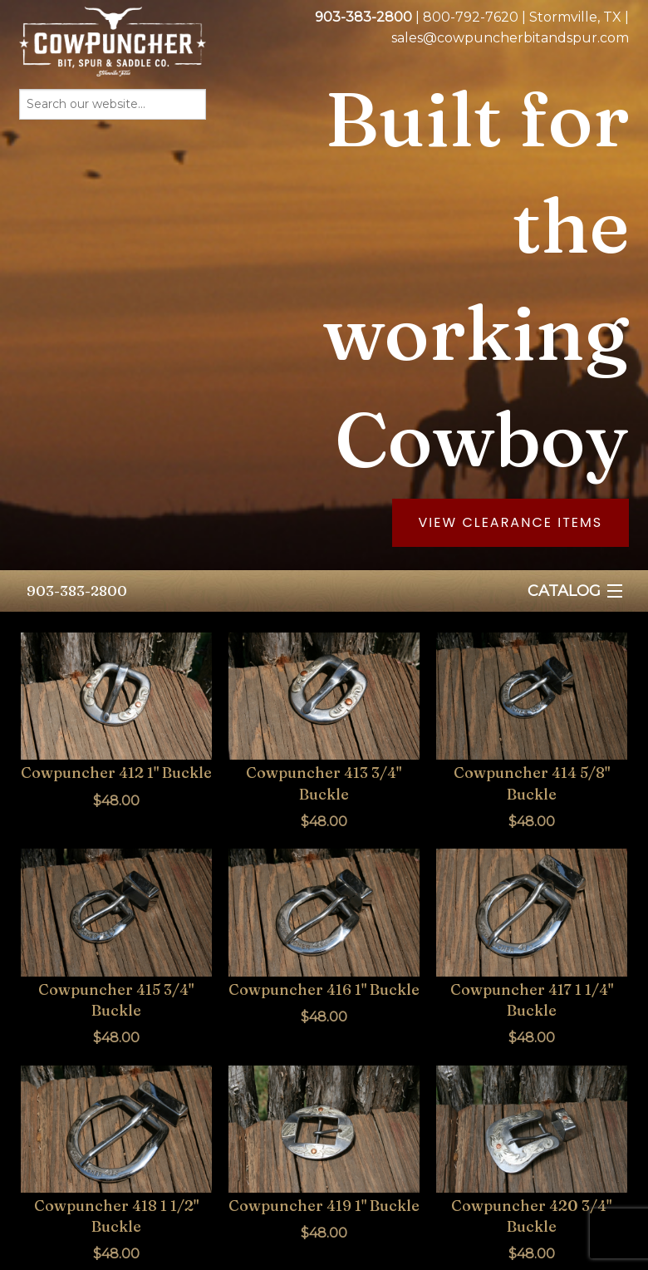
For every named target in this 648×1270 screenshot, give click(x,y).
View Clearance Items (511, 522)
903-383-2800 (77, 590)
